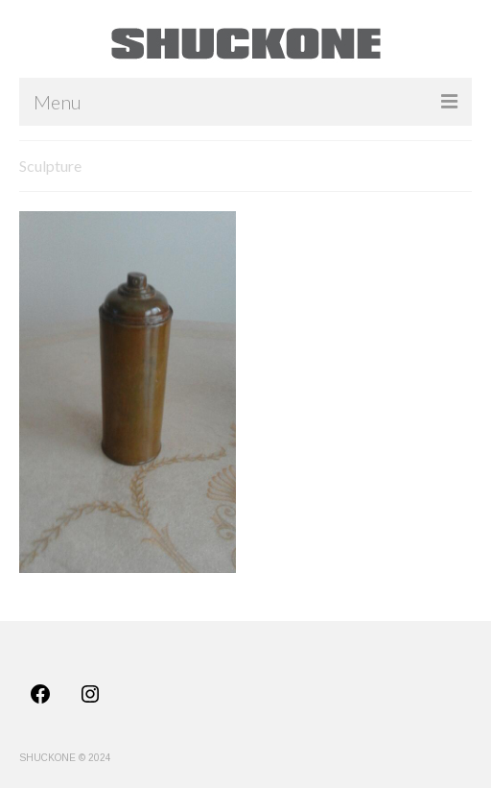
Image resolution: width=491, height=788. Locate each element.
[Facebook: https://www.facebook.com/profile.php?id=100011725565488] (40, 694)
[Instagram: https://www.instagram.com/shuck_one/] (90, 694)
